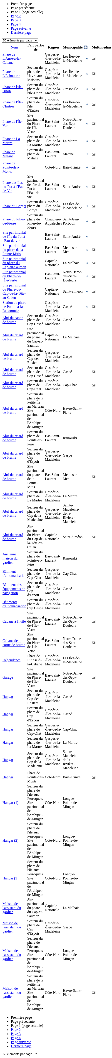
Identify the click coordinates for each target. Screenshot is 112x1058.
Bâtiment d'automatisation (14, 574)
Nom (14, 47)
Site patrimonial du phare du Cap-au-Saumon (14, 263)
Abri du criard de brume (12, 337)
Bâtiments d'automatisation (14, 604)
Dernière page (21, 32)
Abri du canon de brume (12, 320)
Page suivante (21, 28)
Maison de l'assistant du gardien (11, 908)
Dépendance (11, 660)
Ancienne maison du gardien (9, 558)
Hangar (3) (10, 878)
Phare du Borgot (14, 206)
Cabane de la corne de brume (13, 643)
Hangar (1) (10, 803)
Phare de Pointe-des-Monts (10, 167)
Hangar (7, 697)
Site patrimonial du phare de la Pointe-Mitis (14, 250)
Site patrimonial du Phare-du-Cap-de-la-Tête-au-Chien (14, 291)
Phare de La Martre (11, 141)
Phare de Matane (8, 154)
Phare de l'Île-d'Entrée (12, 104)
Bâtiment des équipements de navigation (13, 589)
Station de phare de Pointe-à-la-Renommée (14, 307)
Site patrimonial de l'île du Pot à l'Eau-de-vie (14, 236)
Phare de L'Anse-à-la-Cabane (11, 58)
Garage (7, 677)
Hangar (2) (10, 840)
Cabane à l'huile (14, 621)
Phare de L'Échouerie (11, 74)
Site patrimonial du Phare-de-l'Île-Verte (14, 276)
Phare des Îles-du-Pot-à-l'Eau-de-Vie (13, 187)
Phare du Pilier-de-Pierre (13, 221)
